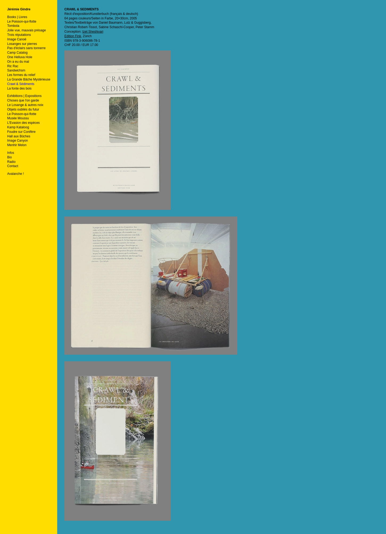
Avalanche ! (15, 174)
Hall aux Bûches (18, 136)
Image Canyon (17, 140)
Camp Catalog (17, 52)
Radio (11, 162)
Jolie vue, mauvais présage (26, 30)
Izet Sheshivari (92, 31)
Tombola (13, 26)
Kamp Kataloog (18, 127)
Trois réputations (19, 35)
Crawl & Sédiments (20, 84)
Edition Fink (72, 36)
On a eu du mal (18, 61)
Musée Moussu (18, 118)
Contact (12, 166)
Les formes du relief (21, 75)
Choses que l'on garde (23, 100)
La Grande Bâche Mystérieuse (28, 79)
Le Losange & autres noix (25, 105)
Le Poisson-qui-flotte (21, 21)
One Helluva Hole (19, 57)
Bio (9, 157)
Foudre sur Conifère (21, 132)
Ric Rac (12, 66)
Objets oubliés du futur (23, 109)
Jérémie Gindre (18, 9)
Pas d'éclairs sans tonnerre (26, 48)
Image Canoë (16, 39)
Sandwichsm (16, 70)
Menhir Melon (17, 145)
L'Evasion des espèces (23, 123)
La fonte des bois (19, 88)
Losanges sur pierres (22, 44)
